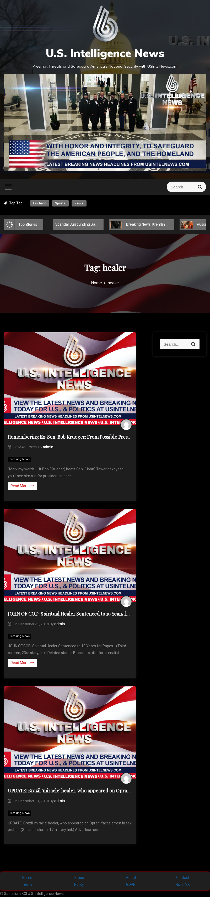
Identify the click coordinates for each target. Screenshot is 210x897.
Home (27, 878)
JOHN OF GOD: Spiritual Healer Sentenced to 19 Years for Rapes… (70, 614)
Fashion (39, 203)
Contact (182, 878)
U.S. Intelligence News (105, 53)
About (131, 878)
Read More (22, 486)
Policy (79, 884)
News (79, 203)
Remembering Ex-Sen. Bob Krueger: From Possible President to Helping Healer (70, 437)
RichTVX (183, 884)
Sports (60, 203)
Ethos (79, 878)
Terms (27, 884)
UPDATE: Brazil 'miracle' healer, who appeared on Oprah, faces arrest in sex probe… (70, 790)
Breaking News (19, 459)
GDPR (131, 884)
